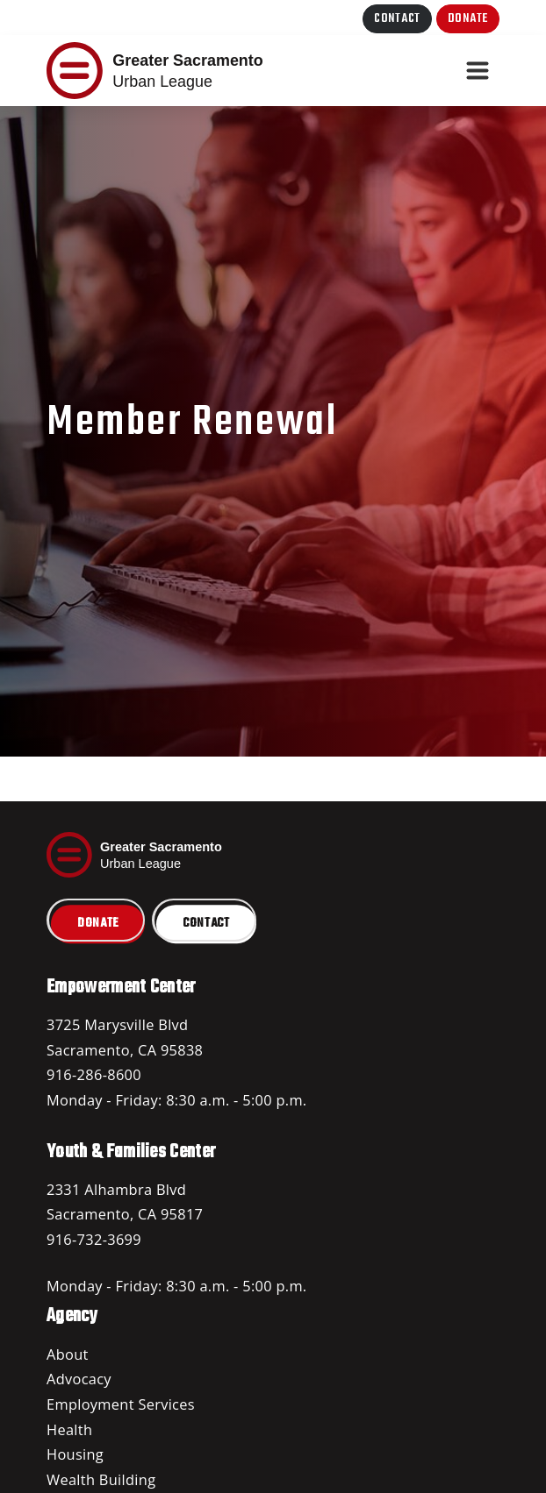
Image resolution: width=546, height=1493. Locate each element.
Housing (75, 1454)
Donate (468, 19)
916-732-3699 (94, 1239)
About (68, 1354)
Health (69, 1430)
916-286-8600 (94, 1074)
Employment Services (121, 1404)
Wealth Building (101, 1479)
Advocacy (79, 1379)
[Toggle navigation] (477, 71)
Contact (397, 19)
